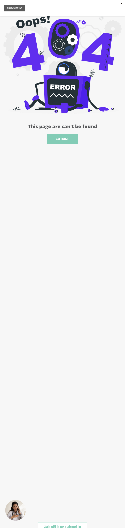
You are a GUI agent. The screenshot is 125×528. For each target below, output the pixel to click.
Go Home (62, 139)
